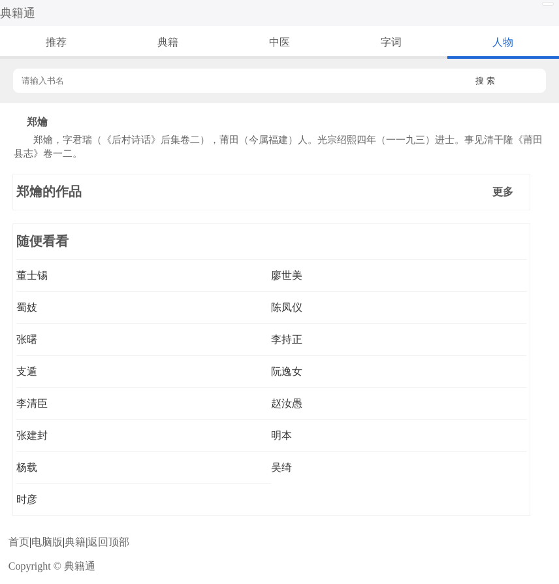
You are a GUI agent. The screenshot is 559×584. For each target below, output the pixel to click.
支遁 (26, 371)
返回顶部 (108, 541)
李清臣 (32, 403)
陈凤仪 (286, 307)
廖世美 (286, 275)
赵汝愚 (286, 403)
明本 (281, 435)
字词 (391, 42)
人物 (502, 42)
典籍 (167, 42)
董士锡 (32, 275)
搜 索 (485, 81)
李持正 (286, 339)
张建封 (32, 435)
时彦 (26, 499)
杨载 (26, 467)
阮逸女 (286, 371)
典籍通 (17, 13)
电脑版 (47, 541)
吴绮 (281, 467)
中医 (279, 42)
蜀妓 (26, 307)
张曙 (26, 339)
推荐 (56, 42)
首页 (18, 541)
